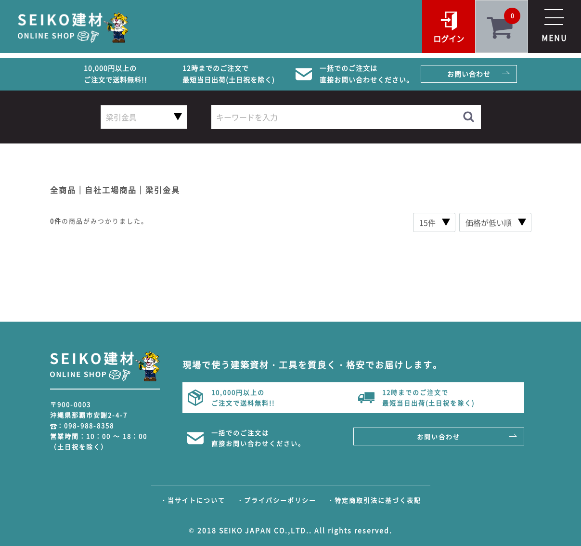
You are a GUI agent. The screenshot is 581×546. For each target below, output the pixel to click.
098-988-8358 (89, 425)
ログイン (448, 38)
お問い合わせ (469, 73)
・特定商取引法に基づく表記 (374, 500)
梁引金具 (162, 189)
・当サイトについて (192, 500)
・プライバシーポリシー (276, 500)
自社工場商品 (111, 189)
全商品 (63, 189)
